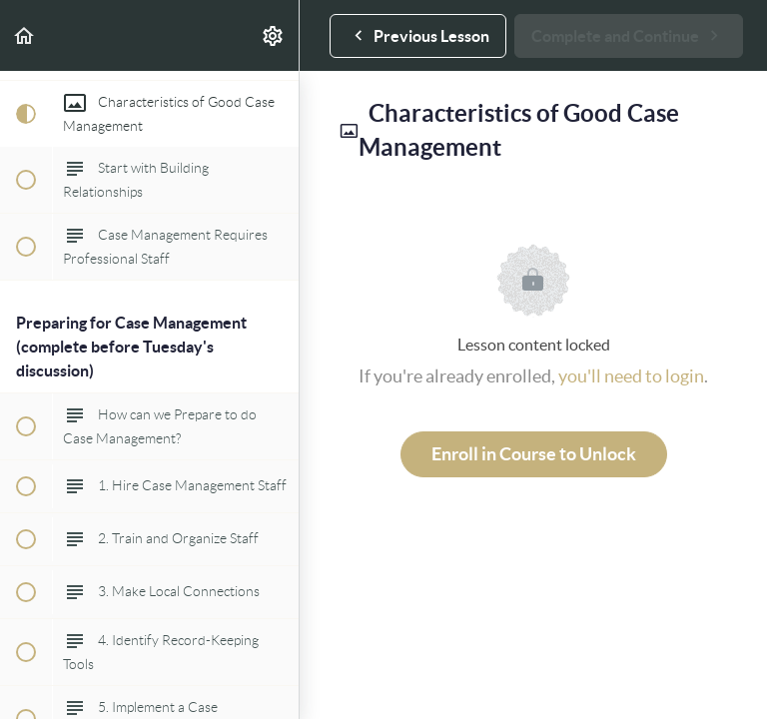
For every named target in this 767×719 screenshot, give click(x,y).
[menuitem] (274, 35)
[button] (25, 35)
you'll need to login (631, 375)
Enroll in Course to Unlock (533, 453)
